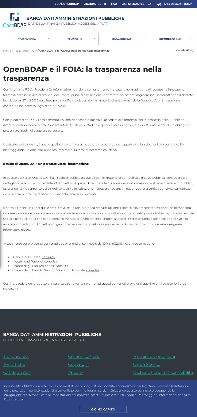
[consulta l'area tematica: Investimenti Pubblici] (50, 261)
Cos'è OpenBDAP (67, 3)
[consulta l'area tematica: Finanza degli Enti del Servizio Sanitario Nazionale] (92, 270)
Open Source (146, 364)
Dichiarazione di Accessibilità (163, 371)
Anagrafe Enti (95, 3)
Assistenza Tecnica (136, 3)
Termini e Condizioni (154, 356)
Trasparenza (27, 38)
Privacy (75, 372)
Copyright (78, 364)
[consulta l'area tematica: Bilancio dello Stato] (48, 257)
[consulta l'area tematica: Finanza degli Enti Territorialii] (61, 266)
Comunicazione (170, 38)
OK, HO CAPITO (103, 409)
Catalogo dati (33, 371)
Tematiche (74, 38)
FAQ (114, 3)
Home (7, 50)
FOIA (34, 50)
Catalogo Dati (129, 39)
